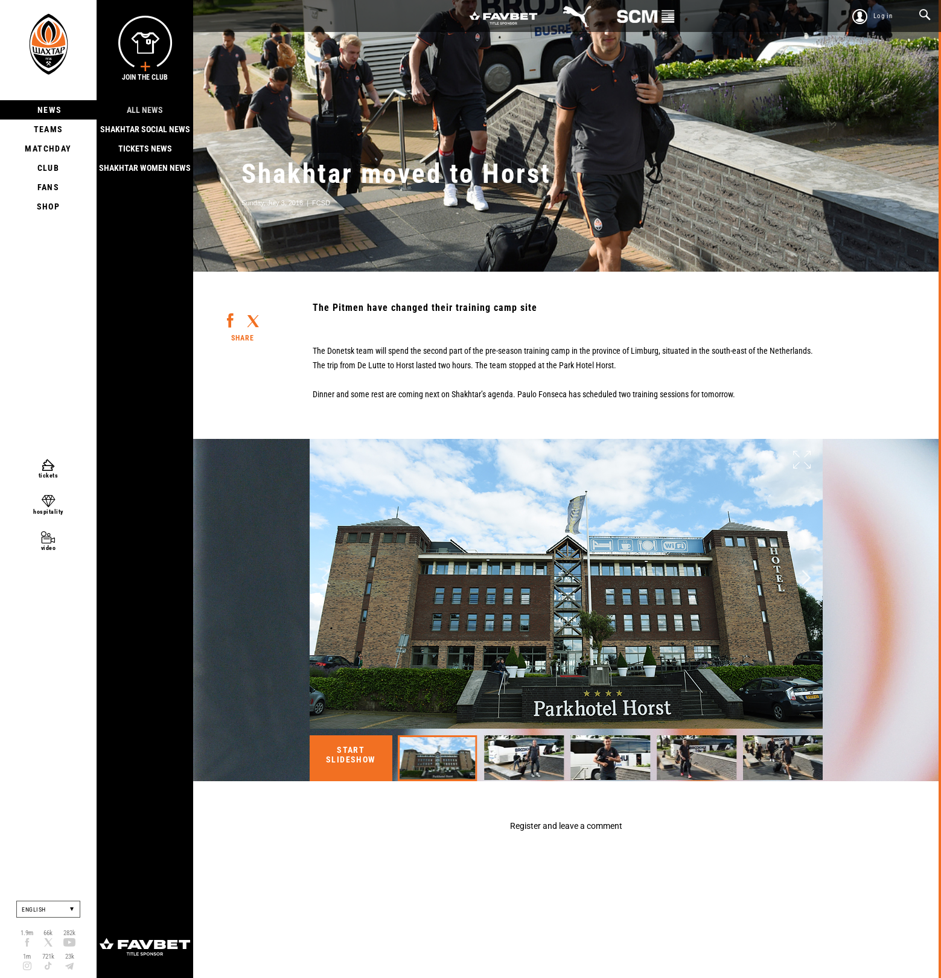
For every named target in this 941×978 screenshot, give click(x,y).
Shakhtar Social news (145, 129)
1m (27, 956)
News (48, 110)
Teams (48, 129)
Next (806, 578)
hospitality (48, 511)
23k (69, 956)
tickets (49, 475)
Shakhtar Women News (145, 168)
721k (48, 956)
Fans (48, 187)
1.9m (27, 933)
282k (69, 933)
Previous (326, 578)
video (48, 548)
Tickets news (145, 148)
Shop (48, 206)
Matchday (48, 148)
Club (48, 168)
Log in (883, 16)
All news (145, 110)
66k (48, 933)
